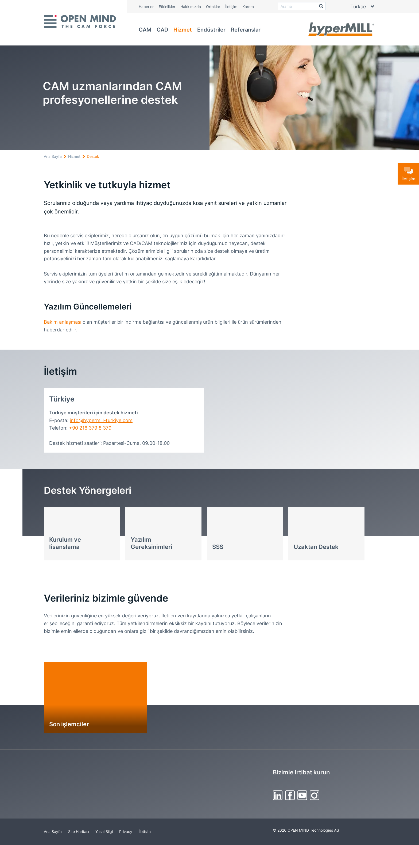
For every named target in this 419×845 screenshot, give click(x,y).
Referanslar (246, 29)
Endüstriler (211, 29)
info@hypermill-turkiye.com (101, 420)
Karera (248, 6)
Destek (93, 156)
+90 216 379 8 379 (90, 428)
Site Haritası (78, 831)
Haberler (146, 6)
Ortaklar (213, 6)
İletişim (231, 6)
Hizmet (182, 29)
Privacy (125, 831)
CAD (162, 29)
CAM (145, 29)
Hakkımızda (190, 6)
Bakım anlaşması (62, 322)
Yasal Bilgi (104, 831)
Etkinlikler (167, 6)
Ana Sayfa (53, 156)
